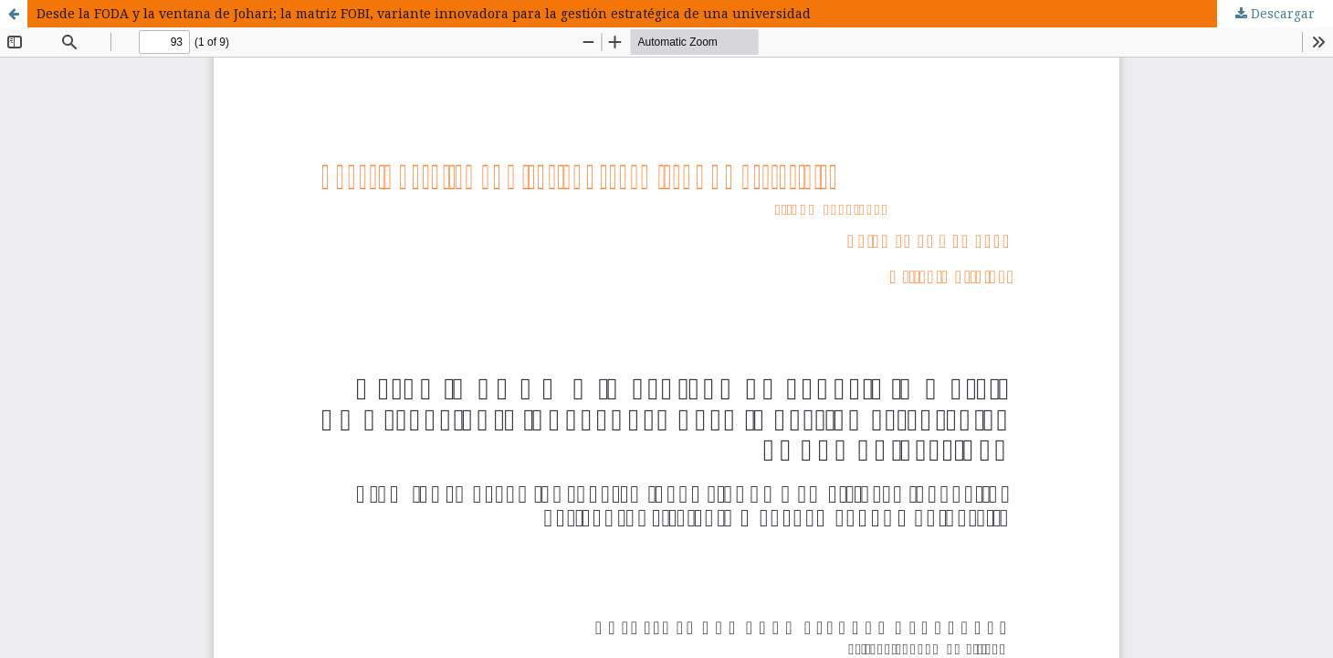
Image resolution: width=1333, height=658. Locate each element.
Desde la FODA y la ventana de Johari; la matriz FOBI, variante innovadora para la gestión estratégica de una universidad (424, 13)
